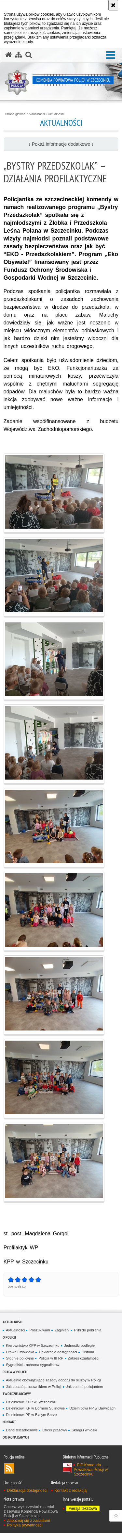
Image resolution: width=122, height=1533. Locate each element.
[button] (110, 55)
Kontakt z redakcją (70, 1490)
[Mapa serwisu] (18, 54)
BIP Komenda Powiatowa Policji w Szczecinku (91, 1469)
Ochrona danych (16, 1437)
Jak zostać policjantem (84, 1387)
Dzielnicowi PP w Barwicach (92, 1408)
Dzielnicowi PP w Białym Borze (31, 1415)
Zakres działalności (84, 1358)
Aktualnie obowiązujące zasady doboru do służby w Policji (53, 1380)
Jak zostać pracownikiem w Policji (33, 1387)
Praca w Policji (15, 1371)
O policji (9, 1337)
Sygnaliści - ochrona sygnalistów (32, 1365)
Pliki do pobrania (88, 1330)
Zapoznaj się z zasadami (28, 1520)
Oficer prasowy (54, 1430)
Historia (88, 1352)
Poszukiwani (39, 1330)
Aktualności (37, 114)
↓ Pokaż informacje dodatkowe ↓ (61, 144)
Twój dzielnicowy (17, 1393)
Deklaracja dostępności (58, 1352)
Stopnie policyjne (20, 1358)
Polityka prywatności (24, 1525)
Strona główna (15, 114)
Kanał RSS (9, 1468)
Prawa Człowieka (20, 1352)
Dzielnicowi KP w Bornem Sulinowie (35, 1408)
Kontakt (9, 1421)
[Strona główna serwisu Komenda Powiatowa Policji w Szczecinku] (8, 54)
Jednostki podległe (79, 1345)
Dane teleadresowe (22, 1430)
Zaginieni (62, 1330)
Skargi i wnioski (84, 1430)
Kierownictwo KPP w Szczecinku (33, 1345)
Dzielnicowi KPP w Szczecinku (31, 1402)
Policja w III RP (50, 1358)
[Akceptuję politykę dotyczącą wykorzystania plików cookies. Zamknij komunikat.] (113, 5)
